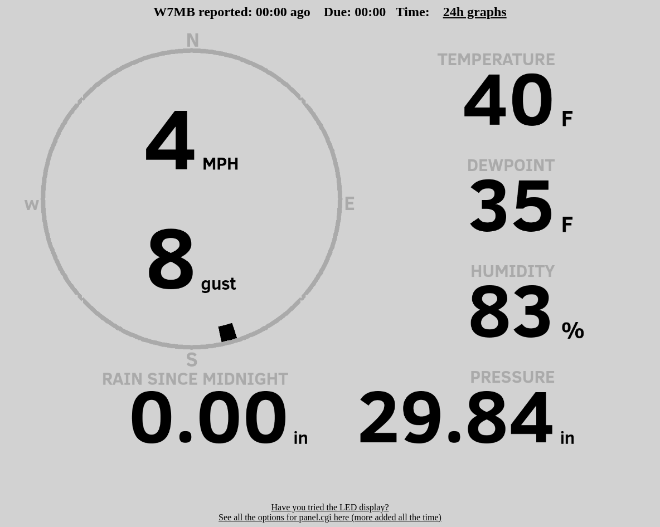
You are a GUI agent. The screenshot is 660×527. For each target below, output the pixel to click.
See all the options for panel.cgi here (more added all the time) (330, 517)
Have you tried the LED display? (330, 507)
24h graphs (475, 11)
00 (262, 11)
